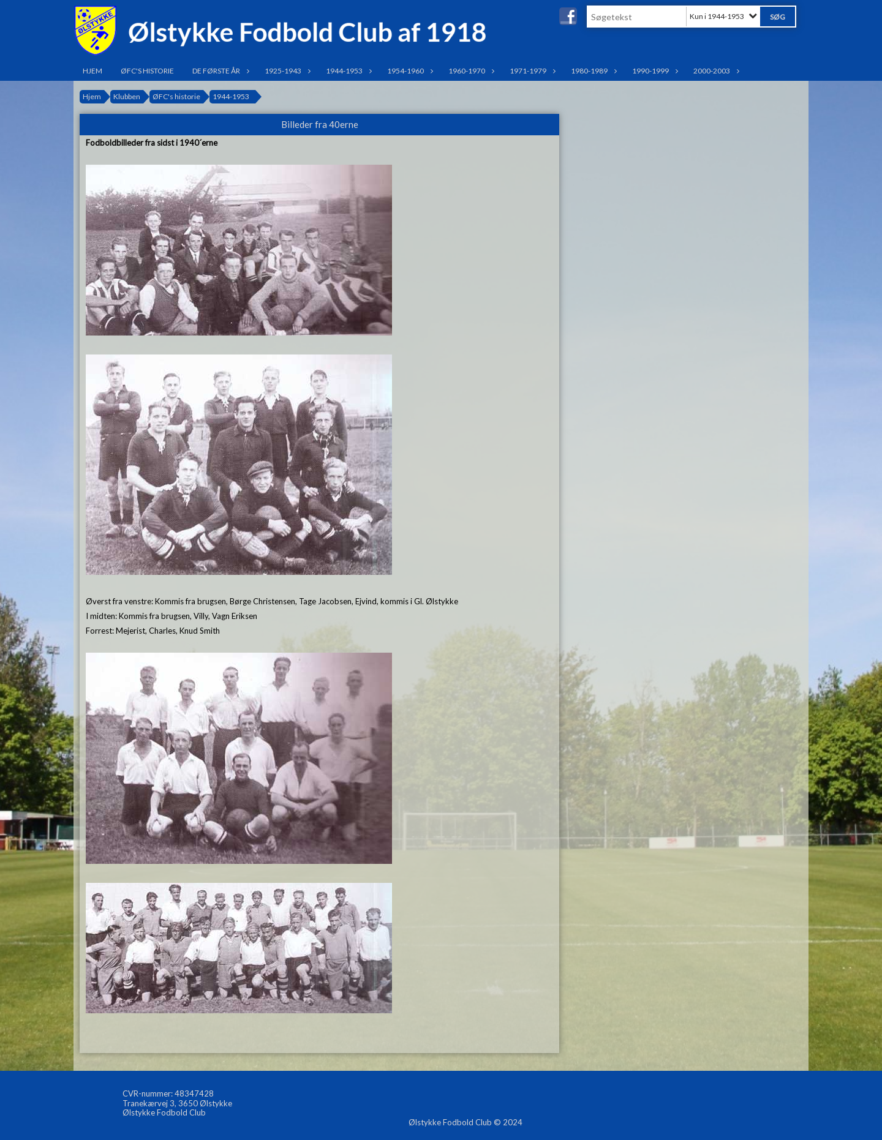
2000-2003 (714, 70)
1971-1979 (531, 70)
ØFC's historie (147, 70)
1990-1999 (653, 70)
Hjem (92, 70)
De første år (219, 70)
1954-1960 (408, 70)
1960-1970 (469, 70)
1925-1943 (286, 70)
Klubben (126, 96)
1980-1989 (592, 70)
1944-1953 (347, 70)
